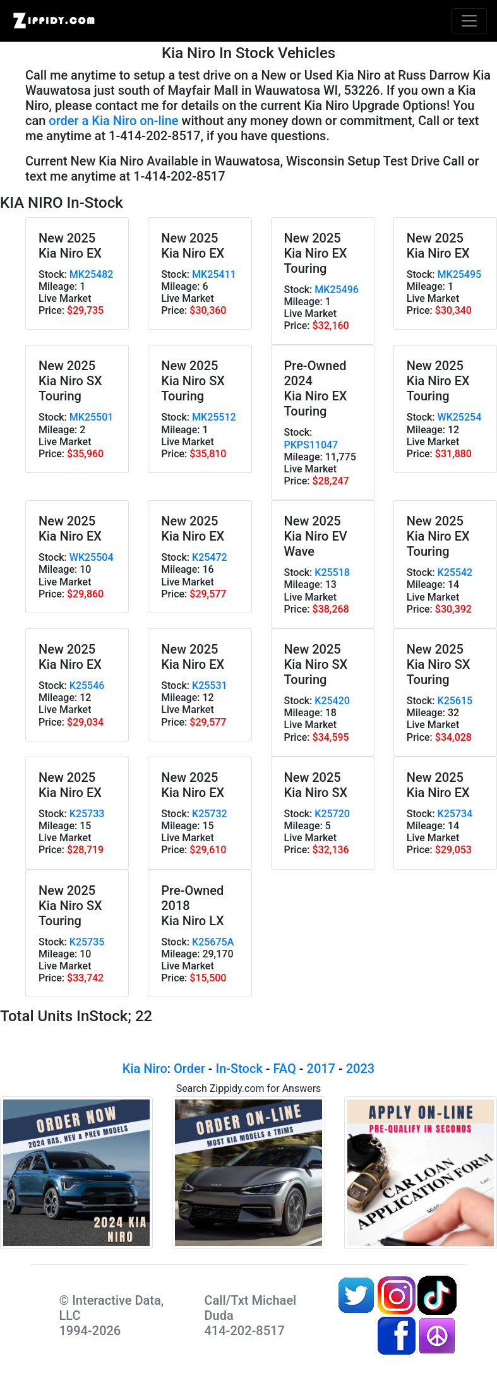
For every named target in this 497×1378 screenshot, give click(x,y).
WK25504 (91, 557)
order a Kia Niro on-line (113, 120)
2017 (321, 1068)
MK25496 (336, 290)
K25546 (87, 686)
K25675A (213, 942)
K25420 (332, 701)
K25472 (209, 557)
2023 (360, 1068)
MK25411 (214, 274)
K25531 (209, 686)
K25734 (455, 814)
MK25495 (460, 274)
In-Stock (238, 1068)
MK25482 (91, 274)
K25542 (455, 572)
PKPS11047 (311, 445)
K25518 (332, 572)
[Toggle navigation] (469, 20)
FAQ (284, 1068)
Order (189, 1068)
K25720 (332, 814)
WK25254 (460, 417)
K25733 (87, 814)
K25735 (87, 942)
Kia (132, 1068)
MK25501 (91, 417)
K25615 (455, 701)
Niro (155, 1068)
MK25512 (214, 417)
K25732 (209, 814)
